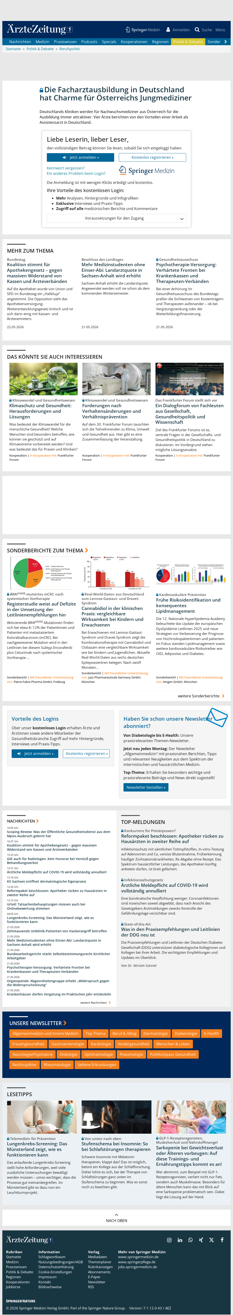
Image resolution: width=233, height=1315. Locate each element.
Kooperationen (134, 42)
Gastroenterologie (67, 1044)
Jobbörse (13, 1287)
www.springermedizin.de (138, 1257)
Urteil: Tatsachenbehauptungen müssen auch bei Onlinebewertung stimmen (46, 906)
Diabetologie (186, 1033)
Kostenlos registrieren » (153, 157)
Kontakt (44, 1282)
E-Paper (94, 1277)
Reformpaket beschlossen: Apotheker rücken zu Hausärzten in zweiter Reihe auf (57, 893)
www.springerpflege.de (136, 1262)
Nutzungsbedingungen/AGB (60, 1262)
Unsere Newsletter (35, 1023)
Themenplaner (99, 1262)
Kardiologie (101, 1044)
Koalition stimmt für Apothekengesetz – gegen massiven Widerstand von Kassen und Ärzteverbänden (37, 273)
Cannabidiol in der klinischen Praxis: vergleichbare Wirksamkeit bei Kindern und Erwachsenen (113, 617)
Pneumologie (131, 1054)
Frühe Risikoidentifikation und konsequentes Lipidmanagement (188, 606)
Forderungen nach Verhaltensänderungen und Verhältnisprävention (111, 411)
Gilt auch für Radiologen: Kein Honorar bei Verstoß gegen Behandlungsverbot (53, 861)
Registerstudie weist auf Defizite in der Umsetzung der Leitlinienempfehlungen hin (41, 610)
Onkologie (68, 1054)
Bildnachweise (50, 1287)
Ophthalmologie (98, 1054)
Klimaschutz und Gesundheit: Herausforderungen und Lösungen (40, 411)
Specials (109, 42)
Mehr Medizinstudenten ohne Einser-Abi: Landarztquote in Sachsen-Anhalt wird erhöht (113, 270)
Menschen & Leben (173, 1044)
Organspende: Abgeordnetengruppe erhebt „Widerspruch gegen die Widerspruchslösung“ (58, 983)
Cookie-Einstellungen (55, 1272)
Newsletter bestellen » (146, 787)
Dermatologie (156, 1033)
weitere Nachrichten (96, 1003)
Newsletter (96, 1282)
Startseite (13, 1257)
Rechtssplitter (24, 1065)
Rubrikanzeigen (100, 1267)
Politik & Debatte (188, 42)
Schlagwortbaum (51, 1257)
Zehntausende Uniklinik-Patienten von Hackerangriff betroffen (57, 931)
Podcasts (89, 42)
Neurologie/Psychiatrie (32, 1054)
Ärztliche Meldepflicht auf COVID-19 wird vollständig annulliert (57, 872)
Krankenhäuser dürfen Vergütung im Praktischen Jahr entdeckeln (59, 994)
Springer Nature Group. (107, 1308)
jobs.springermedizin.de (137, 1267)
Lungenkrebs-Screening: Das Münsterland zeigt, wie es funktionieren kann (50, 920)
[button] (220, 30)
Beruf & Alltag (125, 1033)
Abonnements (99, 1272)
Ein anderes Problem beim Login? (76, 173)
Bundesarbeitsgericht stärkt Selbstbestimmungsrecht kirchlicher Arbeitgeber (58, 956)
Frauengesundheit (28, 1044)
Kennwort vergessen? (66, 168)
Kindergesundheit (133, 1044)
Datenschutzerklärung (56, 1267)
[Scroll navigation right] (225, 42)
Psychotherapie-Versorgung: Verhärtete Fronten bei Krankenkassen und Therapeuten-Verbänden (186, 273)
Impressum (47, 1277)
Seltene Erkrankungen (97, 1065)
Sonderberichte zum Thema (45, 550)
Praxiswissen (65, 42)
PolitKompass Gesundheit (173, 1054)
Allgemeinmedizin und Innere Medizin (45, 1033)
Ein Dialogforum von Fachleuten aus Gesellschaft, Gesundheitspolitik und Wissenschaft (189, 414)
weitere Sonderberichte (202, 696)
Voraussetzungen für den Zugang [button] (134, 218)
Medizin (42, 42)
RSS (91, 1287)
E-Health (211, 1033)
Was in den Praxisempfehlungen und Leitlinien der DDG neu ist (170, 932)
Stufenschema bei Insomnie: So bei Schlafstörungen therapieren (116, 1147)
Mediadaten (97, 1257)
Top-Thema (96, 1033)
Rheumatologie (57, 1065)
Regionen (160, 42)
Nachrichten (20, 42)
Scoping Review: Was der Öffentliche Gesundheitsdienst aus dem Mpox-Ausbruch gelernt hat (58, 834)
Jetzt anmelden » (80, 157)
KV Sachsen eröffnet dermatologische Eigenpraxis (46, 882)
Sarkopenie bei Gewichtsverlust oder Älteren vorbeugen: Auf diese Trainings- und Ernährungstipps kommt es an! (189, 1156)
